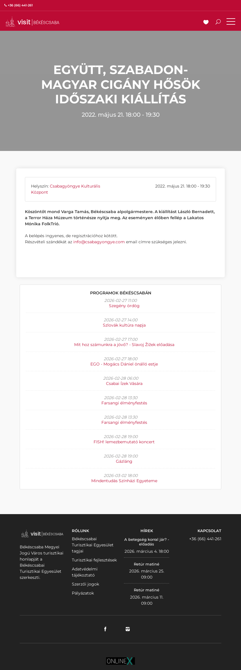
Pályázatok (83, 593)
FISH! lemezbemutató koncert (124, 441)
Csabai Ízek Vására (124, 383)
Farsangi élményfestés (124, 403)
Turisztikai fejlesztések (94, 560)
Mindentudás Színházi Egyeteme (124, 480)
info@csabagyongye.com (99, 241)
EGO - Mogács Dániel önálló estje (124, 364)
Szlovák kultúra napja (124, 325)
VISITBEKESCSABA (32, 21)
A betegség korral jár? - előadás (146, 541)
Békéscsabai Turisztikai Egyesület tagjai (93, 545)
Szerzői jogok (85, 584)
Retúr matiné (146, 564)
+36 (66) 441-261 (205, 538)
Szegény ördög (124, 305)
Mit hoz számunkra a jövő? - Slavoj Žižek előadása (124, 344)
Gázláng (124, 461)
